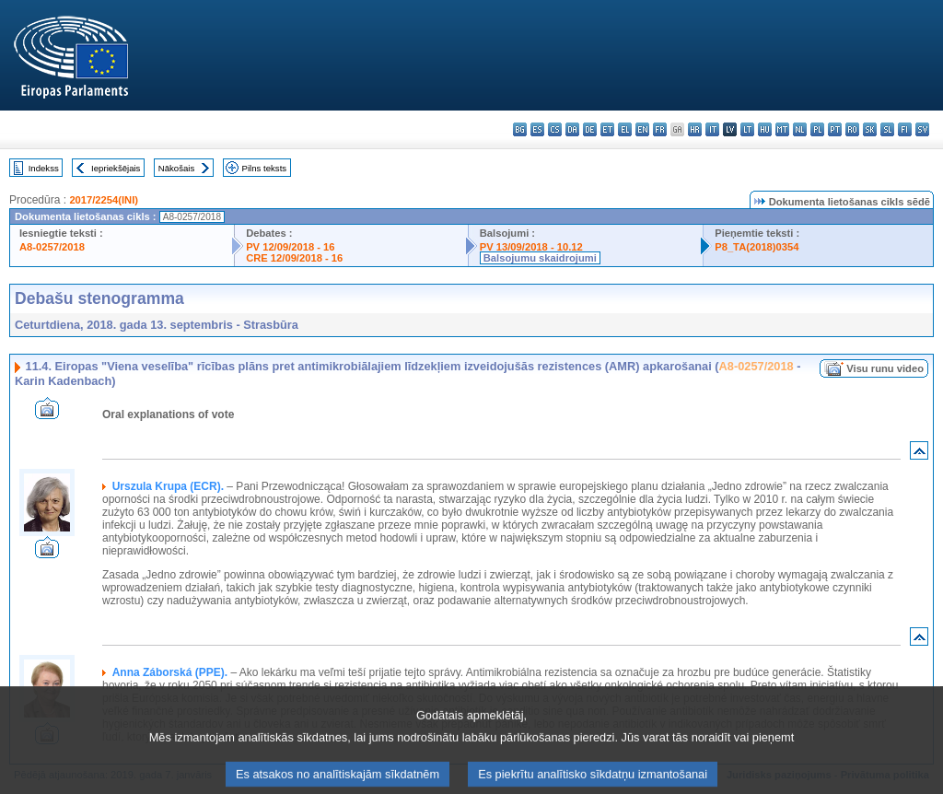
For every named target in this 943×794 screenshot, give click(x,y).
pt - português (835, 129)
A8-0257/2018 (52, 246)
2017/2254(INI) (103, 199)
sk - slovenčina (870, 129)
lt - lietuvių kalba (747, 129)
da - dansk (572, 129)
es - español (537, 129)
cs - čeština (555, 129)
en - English (642, 129)
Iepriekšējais (115, 168)
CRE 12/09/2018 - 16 (294, 257)
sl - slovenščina (887, 129)
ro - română (852, 129)
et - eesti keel (607, 129)
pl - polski (817, 129)
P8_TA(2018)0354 (756, 246)
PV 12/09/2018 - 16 (290, 246)
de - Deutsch (590, 129)
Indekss (44, 168)
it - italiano (712, 129)
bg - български (520, 129)
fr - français (660, 129)
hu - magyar (765, 129)
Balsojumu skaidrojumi (540, 257)
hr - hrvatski (695, 129)
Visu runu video (885, 368)
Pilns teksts (264, 168)
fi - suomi (905, 129)
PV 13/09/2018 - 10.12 (531, 246)
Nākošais (176, 168)
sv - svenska (922, 129)
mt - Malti (782, 129)
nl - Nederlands (800, 129)
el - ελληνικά (625, 129)
